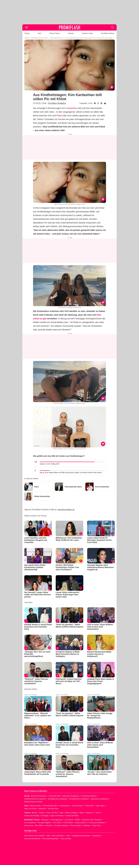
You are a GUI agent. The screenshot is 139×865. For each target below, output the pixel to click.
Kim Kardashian (69, 108)
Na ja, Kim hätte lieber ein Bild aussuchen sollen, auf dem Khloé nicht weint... (71, 472)
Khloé (59, 115)
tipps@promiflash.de (66, 510)
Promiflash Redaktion (57, 103)
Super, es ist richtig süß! (49, 464)
